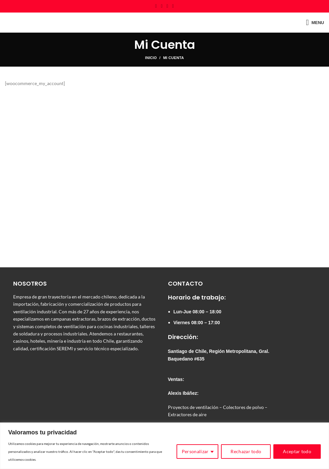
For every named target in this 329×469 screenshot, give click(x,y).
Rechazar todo (246, 451)
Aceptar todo (297, 451)
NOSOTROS (30, 283)
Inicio (151, 58)
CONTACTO (185, 283)
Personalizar (195, 451)
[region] (164, 445)
